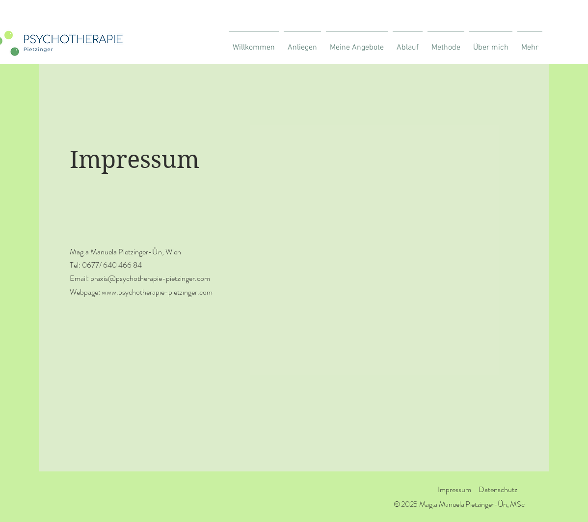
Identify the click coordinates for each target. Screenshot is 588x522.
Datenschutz (498, 489)
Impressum (454, 489)
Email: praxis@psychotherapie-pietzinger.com (140, 278)
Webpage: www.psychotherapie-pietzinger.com (141, 292)
